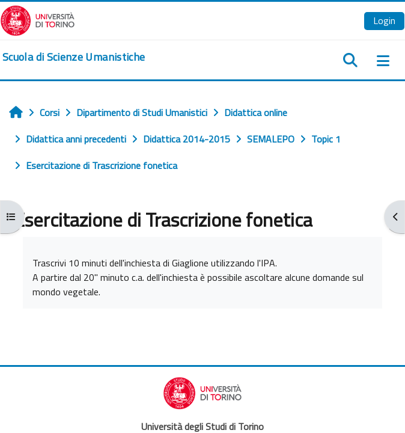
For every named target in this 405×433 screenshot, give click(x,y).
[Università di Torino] (37, 19)
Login (384, 20)
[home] (73, 57)
